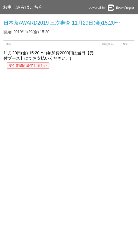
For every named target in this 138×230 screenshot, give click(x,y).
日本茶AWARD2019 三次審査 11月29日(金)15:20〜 (62, 23)
